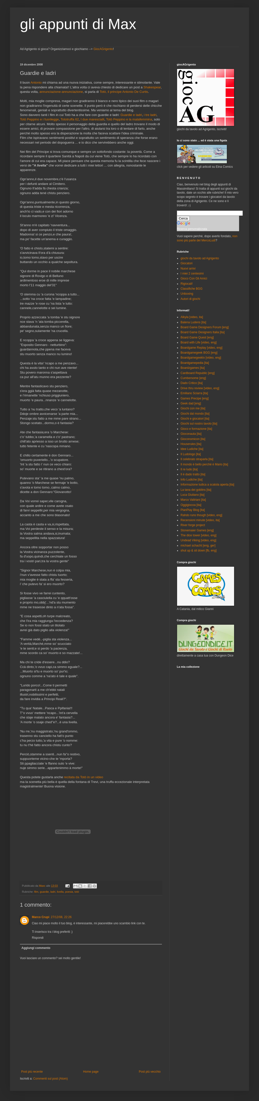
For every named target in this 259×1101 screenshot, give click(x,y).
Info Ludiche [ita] (191, 479)
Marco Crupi (40, 917)
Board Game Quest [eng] (197, 337)
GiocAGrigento (103, 49)
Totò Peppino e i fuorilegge (39, 119)
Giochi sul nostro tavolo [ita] (199, 423)
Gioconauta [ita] (191, 434)
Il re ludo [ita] (189, 469)
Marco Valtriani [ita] (193, 499)
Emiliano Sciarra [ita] (194, 393)
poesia (69, 891)
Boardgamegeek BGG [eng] (199, 352)
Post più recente (32, 1071)
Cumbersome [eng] (193, 378)
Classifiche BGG (191, 288)
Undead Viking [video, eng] (198, 540)
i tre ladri (150, 115)
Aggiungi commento (35, 948)
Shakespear (152, 87)
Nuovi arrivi (188, 268)
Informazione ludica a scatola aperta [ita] (207, 484)
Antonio (36, 82)
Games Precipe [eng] (195, 398)
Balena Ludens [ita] (193, 322)
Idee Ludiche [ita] (192, 449)
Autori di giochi (190, 299)
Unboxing (187, 293)
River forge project (193, 525)
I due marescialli (92, 119)
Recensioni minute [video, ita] (200, 520)
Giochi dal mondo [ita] (195, 413)
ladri (52, 891)
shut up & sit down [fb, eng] (199, 550)
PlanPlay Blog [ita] (193, 510)
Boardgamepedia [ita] (195, 363)
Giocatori (187, 263)
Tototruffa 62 (70, 119)
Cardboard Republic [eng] (198, 373)
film (36, 891)
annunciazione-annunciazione (61, 92)
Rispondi (38, 937)
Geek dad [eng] (191, 403)
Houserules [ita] (191, 444)
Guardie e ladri (131, 115)
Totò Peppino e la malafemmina (129, 119)
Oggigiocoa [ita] (191, 505)
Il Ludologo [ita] (191, 454)
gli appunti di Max (78, 24)
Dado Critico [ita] (192, 383)
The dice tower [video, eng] (198, 535)
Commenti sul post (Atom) (50, 1078)
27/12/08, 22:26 (61, 917)
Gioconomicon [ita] (193, 439)
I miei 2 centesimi (192, 273)
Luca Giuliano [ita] (192, 494)
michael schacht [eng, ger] (198, 545)
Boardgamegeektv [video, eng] (201, 357)
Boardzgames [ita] (193, 368)
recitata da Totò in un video (83, 777)
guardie (44, 891)
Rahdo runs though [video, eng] (201, 515)
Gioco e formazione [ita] (196, 429)
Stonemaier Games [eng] (197, 530)
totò (76, 891)
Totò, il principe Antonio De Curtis (124, 92)
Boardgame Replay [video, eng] (201, 347)
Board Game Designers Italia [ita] (203, 332)
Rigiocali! (187, 283)
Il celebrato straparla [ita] (197, 459)
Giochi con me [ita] (193, 408)
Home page (91, 1071)
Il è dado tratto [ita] (193, 474)
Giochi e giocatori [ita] (195, 418)
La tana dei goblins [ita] (196, 490)
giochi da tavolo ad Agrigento (200, 258)
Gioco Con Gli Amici (194, 278)
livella (60, 891)
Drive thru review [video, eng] (200, 388)
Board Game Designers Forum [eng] (205, 327)
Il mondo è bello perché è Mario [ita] (204, 464)
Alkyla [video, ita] (192, 317)
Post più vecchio (150, 1071)
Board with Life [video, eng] (199, 342)
